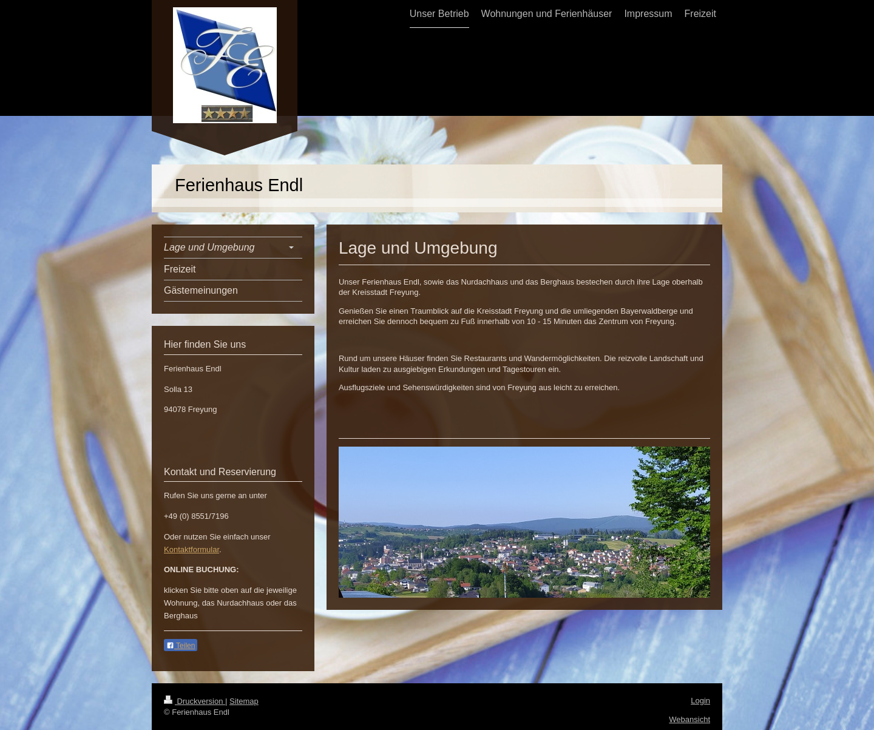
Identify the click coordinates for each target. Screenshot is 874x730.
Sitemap (244, 701)
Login (700, 700)
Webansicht (689, 719)
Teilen (180, 645)
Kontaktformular (191, 549)
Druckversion (194, 701)
